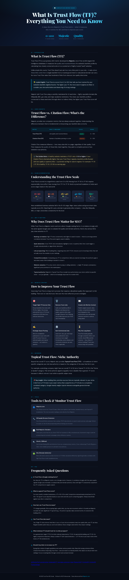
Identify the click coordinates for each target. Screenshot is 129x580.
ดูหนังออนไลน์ (35, 562)
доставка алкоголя (64, 562)
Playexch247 (78, 562)
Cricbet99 (85, 562)
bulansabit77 (53, 562)
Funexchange (35, 565)
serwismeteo (44, 562)
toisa (71, 562)
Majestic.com (86, 576)
